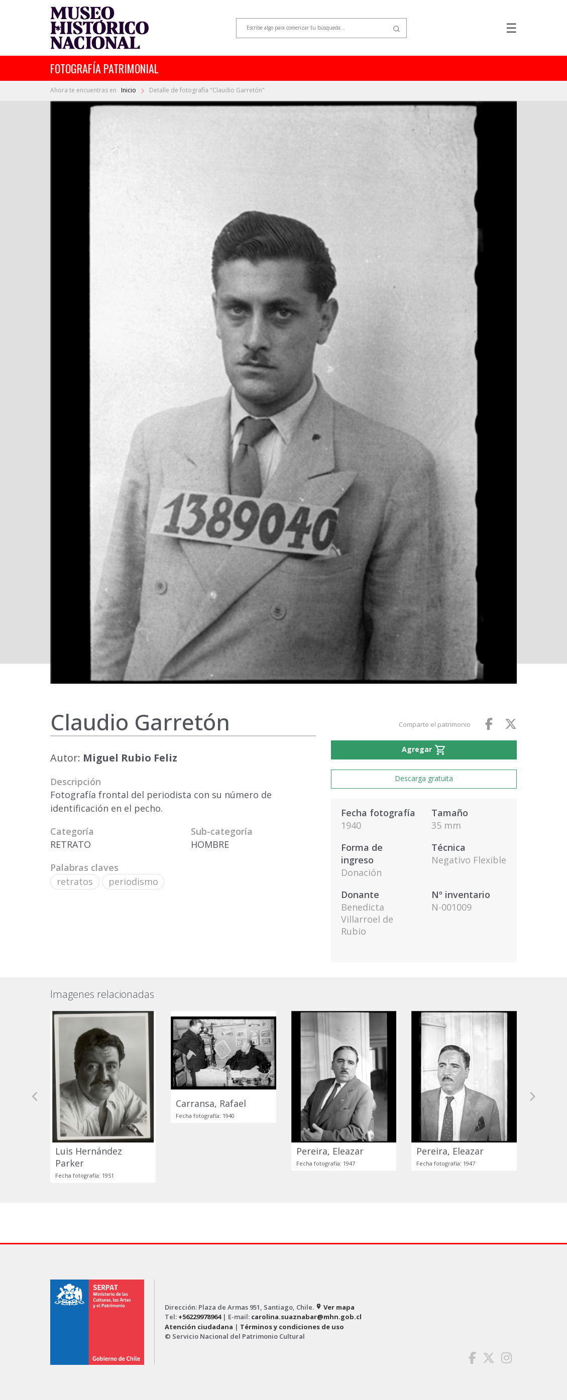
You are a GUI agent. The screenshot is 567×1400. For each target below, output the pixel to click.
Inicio (129, 90)
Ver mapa (335, 1307)
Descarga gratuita (424, 778)
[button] (35, 1097)
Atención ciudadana (199, 1326)
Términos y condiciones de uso (292, 1326)
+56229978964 (199, 1316)
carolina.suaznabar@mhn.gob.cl (306, 1316)
